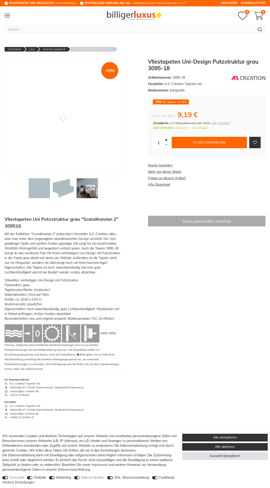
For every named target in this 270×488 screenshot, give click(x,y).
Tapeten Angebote (54, 49)
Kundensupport (253, 3)
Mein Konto (229, 3)
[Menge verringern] (166, 145)
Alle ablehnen (225, 447)
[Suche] (259, 29)
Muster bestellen (160, 165)
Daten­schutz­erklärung (74, 469)
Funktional (166, 477)
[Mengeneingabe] (158, 142)
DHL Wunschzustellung (131, 477)
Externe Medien (92, 477)
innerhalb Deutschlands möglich (136, 3)
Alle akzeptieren (225, 437)
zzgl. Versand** (221, 123)
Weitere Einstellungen (18, 482)
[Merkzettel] (243, 16)
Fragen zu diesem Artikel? (167, 178)
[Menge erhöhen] (166, 140)
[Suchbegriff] (129, 29)
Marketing (63, 477)
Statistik (40, 477)
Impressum (99, 465)
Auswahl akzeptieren (225, 456)
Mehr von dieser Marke (165, 172)
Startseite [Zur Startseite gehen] (14, 49)
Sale (32, 49)
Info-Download (159, 184)
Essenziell (17, 477)
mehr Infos (108, 333)
